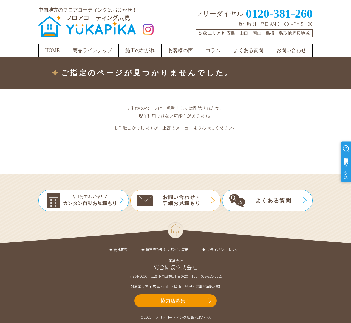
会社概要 (120, 249)
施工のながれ (140, 50)
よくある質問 (248, 50)
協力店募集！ (175, 301)
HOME (52, 50)
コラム (213, 50)
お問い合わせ (291, 50)
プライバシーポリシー (224, 249)
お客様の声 (180, 50)
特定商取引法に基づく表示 (167, 249)
